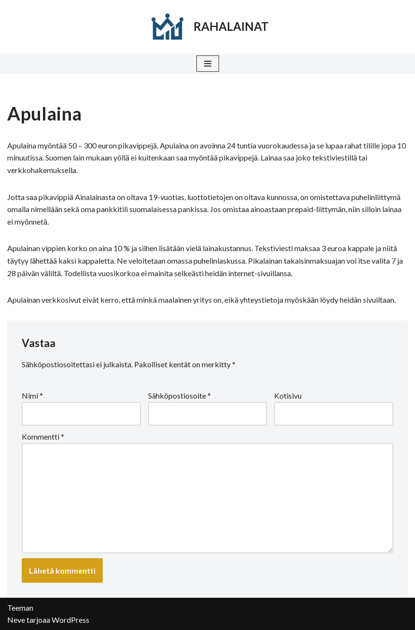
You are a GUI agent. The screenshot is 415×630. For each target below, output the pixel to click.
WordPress (70, 619)
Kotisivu (288, 395)
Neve (16, 619)
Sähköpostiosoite (179, 395)
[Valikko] (207, 63)
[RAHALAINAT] (207, 27)
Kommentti (43, 436)
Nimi (32, 395)
